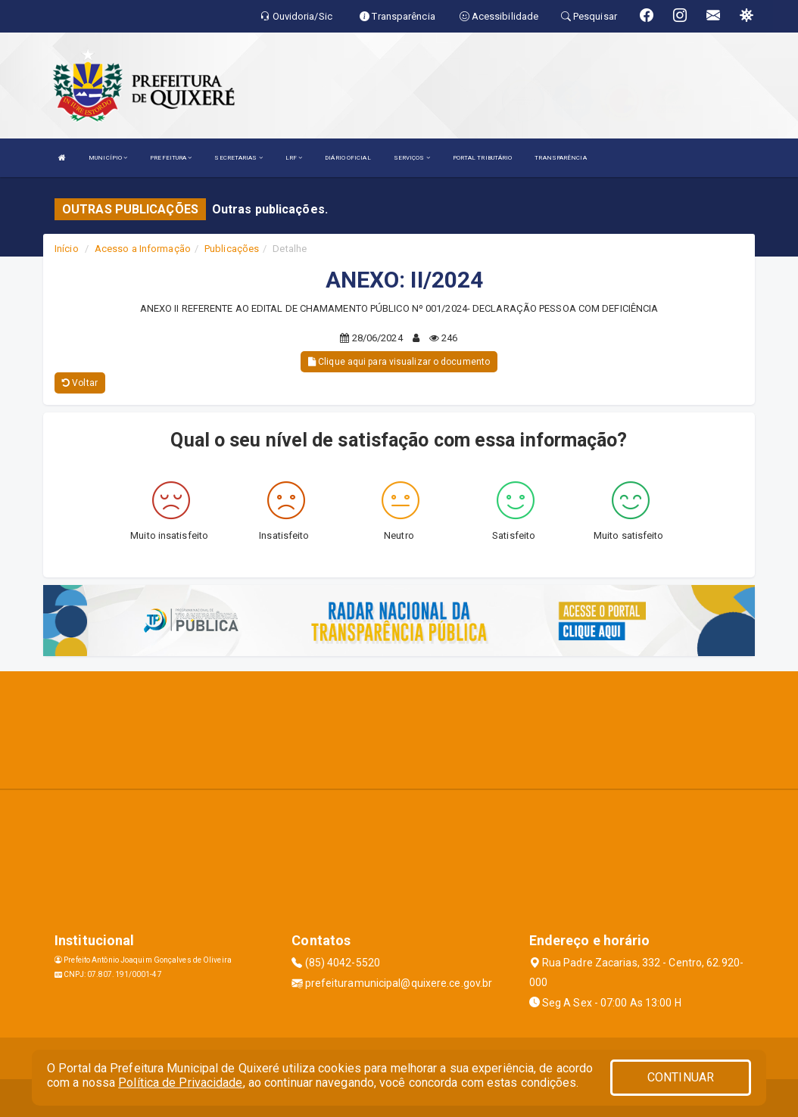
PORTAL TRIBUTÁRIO (483, 157)
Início (67, 248)
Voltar (80, 383)
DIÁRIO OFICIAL (347, 157)
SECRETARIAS (238, 157)
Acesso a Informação (143, 248)
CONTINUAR (680, 1077)
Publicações (231, 248)
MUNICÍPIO (108, 157)
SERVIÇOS (412, 157)
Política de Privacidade (180, 1082)
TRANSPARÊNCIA (560, 157)
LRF (294, 157)
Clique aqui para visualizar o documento (399, 361)
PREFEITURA (171, 157)
